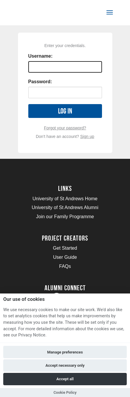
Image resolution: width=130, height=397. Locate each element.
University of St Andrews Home (65, 198)
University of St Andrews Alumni (65, 207)
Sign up (87, 136)
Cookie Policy (64, 392)
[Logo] (33, 13)
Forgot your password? (65, 128)
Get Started (65, 248)
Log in (65, 111)
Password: (40, 81)
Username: (40, 56)
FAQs (65, 266)
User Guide (65, 257)
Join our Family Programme (65, 216)
